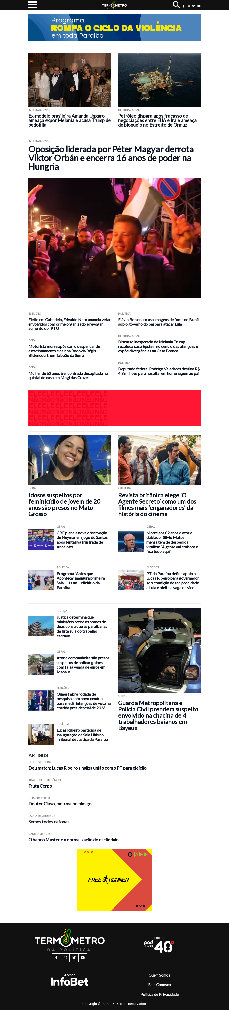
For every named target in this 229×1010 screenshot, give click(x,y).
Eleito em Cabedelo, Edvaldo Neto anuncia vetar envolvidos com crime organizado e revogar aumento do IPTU (69, 324)
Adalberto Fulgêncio (44, 780)
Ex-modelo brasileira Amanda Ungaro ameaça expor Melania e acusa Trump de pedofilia (69, 120)
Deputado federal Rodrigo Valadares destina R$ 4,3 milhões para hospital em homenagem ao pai (159, 371)
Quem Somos (159, 975)
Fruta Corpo (40, 786)
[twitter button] (193, 6)
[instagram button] (188, 6)
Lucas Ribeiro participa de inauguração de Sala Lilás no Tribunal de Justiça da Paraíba (82, 735)
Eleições (34, 314)
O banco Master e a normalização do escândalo (73, 839)
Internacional (39, 110)
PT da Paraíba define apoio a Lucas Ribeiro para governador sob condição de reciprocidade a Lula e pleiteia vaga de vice (172, 580)
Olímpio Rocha (39, 798)
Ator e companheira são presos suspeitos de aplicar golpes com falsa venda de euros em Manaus (83, 665)
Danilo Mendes (39, 834)
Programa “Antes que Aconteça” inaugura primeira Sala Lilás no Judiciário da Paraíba (81, 580)
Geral (32, 340)
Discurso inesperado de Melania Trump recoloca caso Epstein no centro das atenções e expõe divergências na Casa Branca (158, 346)
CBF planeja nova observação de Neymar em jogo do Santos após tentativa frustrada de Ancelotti (82, 539)
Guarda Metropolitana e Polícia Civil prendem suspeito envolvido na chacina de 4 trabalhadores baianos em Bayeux (158, 715)
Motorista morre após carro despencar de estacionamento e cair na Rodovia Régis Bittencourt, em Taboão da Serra (64, 351)
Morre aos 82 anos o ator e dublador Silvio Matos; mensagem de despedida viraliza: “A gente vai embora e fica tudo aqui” (172, 542)
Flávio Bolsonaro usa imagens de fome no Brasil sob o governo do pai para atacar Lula (158, 321)
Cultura (124, 488)
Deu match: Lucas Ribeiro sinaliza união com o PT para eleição (87, 768)
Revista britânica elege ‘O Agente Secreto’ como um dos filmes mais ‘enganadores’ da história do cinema (157, 505)
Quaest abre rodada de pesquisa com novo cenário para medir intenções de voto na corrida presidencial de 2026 (84, 701)
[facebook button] (184, 6)
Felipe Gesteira (39, 762)
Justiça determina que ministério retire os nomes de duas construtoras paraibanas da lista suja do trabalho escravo (82, 626)
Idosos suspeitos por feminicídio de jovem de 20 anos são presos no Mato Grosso (64, 505)
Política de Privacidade (159, 994)
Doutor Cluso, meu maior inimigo (59, 803)
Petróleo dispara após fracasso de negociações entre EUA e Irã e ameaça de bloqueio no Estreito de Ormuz (157, 120)
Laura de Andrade (41, 816)
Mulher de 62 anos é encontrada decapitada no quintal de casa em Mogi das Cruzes (68, 375)
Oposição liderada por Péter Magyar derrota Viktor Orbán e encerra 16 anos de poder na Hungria (111, 158)
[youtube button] (199, 6)
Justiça (62, 611)
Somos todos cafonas (48, 821)
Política (124, 314)
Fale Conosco (159, 984)
